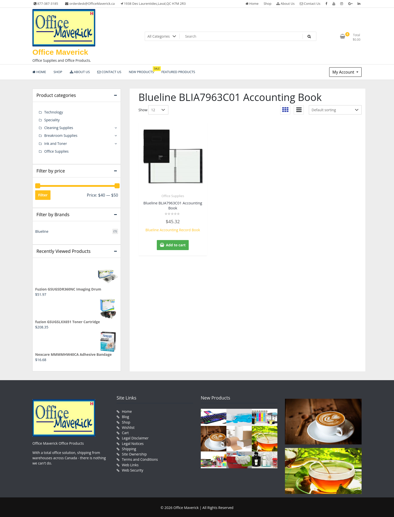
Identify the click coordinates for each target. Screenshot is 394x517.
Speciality (52, 120)
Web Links (130, 463)
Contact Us (310, 3)
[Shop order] (335, 109)
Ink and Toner (55, 143)
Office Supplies (172, 196)
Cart (125, 432)
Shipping (129, 447)
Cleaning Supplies (58, 127)
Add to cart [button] (176, 245)
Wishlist (128, 426)
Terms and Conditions (140, 458)
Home (252, 3)
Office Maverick (60, 52)
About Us (285, 3)
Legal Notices (132, 442)
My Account (343, 72)
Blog (125, 416)
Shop (267, 3)
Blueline (41, 230)
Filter (42, 194)
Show (142, 109)
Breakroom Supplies (60, 135)
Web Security (132, 469)
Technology (53, 112)
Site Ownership (134, 453)
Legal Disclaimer (135, 437)
